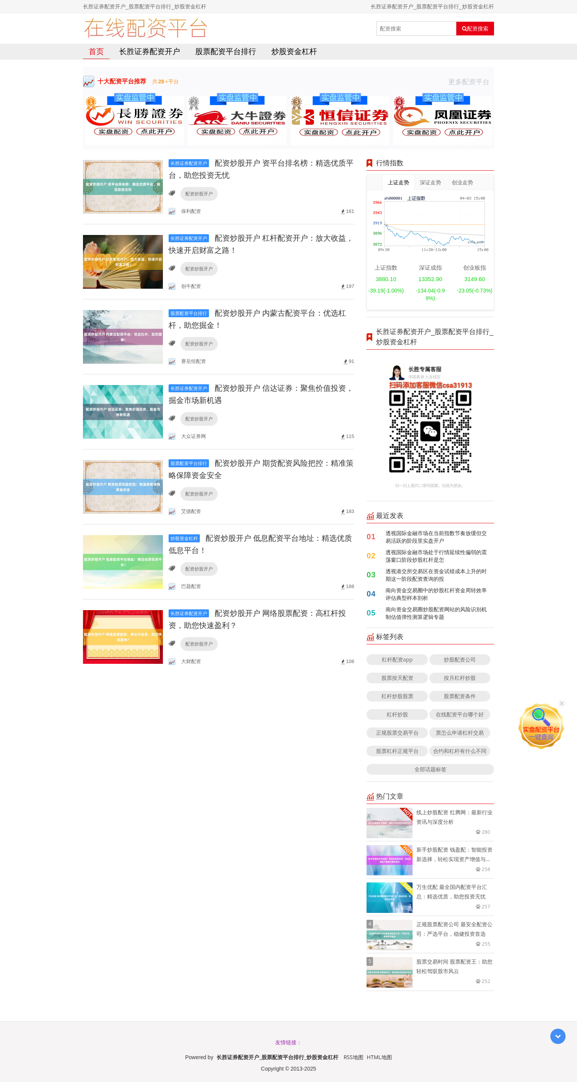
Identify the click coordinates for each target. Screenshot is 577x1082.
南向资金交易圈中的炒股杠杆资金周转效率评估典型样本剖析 (436, 594)
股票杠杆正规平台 (397, 750)
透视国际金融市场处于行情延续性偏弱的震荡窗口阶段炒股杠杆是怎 (436, 555)
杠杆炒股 (397, 714)
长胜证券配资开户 (149, 51)
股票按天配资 (397, 677)
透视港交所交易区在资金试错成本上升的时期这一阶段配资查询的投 (436, 574)
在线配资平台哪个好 (460, 714)
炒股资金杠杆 (294, 51)
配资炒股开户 (199, 193)
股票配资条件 (460, 696)
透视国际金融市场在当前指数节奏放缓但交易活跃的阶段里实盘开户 (436, 536)
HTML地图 (379, 1057)
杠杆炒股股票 (397, 696)
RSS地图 (353, 1057)
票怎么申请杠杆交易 (460, 732)
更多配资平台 (471, 81)
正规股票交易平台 (397, 732)
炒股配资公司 (460, 659)
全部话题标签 (430, 769)
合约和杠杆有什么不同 (459, 750)
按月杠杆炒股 (460, 677)
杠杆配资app (397, 659)
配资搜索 (475, 29)
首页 (96, 51)
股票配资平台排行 (225, 51)
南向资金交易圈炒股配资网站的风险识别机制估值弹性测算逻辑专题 (436, 613)
